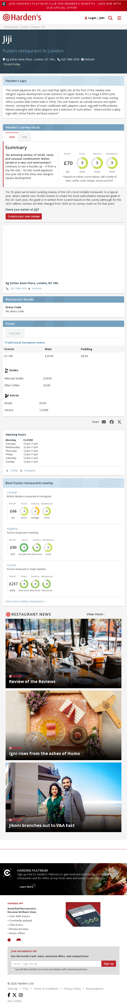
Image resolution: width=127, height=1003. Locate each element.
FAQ (25, 988)
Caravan (12, 492)
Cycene (11, 565)
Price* (67, 153)
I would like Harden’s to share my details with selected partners (49, 969)
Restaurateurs (94, 988)
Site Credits (15, 1001)
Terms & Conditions (46, 988)
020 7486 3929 (16, 288)
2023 (24, 137)
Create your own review (24, 216)
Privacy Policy (72, 988)
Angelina (12, 528)
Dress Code (13, 307)
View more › (95, 614)
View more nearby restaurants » (25, 601)
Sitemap (13, 988)
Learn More (26, 886)
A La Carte (15, 333)
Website (34, 288)
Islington (35, 26)
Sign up (109, 963)
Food (82, 153)
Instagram (27, 471)
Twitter (12, 471)
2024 (12, 137)
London (24, 26)
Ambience (112, 153)
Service (97, 153)
